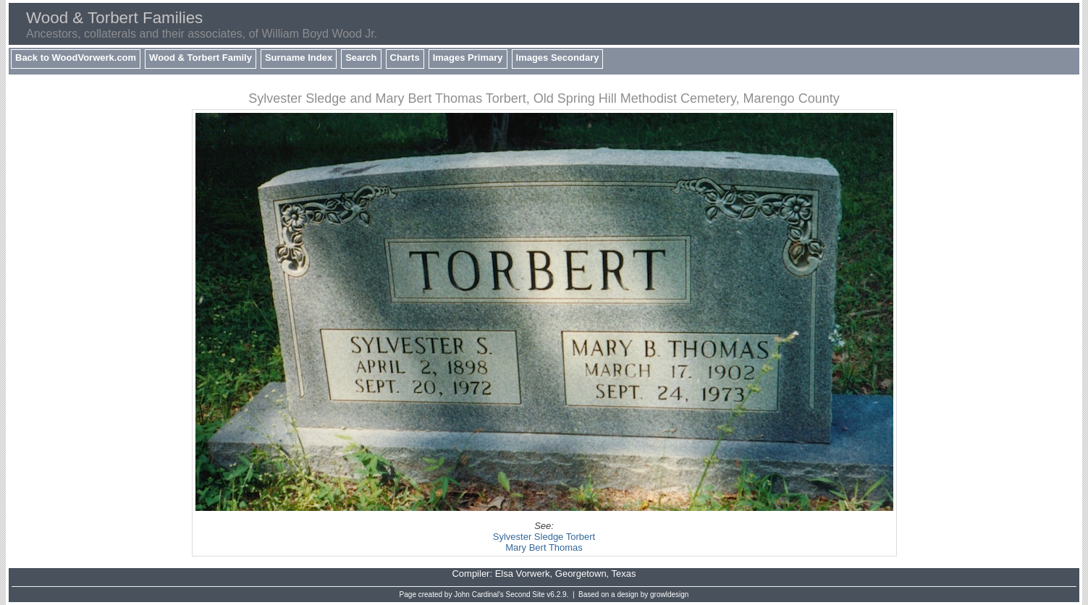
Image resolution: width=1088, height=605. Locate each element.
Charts (405, 57)
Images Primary (468, 57)
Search (360, 57)
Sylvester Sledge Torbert (544, 536)
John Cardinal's (479, 594)
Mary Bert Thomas (544, 547)
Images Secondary (557, 57)
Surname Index (298, 57)
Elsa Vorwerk (522, 573)
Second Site (525, 594)
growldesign (669, 594)
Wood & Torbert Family (200, 57)
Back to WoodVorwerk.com (75, 57)
